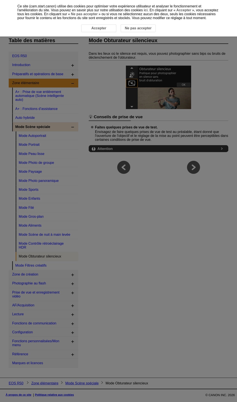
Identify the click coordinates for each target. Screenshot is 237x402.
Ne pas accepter (84, 14)
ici (146, 10)
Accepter (183, 10)
